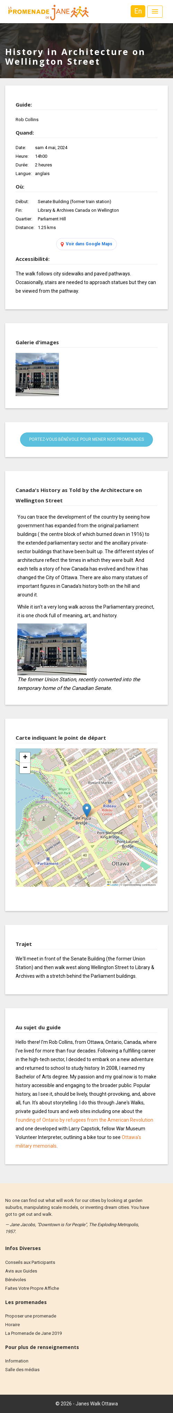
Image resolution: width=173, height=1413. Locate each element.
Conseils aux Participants (30, 1262)
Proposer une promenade (30, 1316)
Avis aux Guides (21, 1271)
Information (16, 1361)
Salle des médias (22, 1369)
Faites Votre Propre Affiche (32, 1288)
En (138, 11)
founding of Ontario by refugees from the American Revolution (84, 1120)
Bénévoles (15, 1279)
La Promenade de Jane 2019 (33, 1333)
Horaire (12, 1324)
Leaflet (112, 884)
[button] (87, 810)
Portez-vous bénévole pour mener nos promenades (86, 439)
